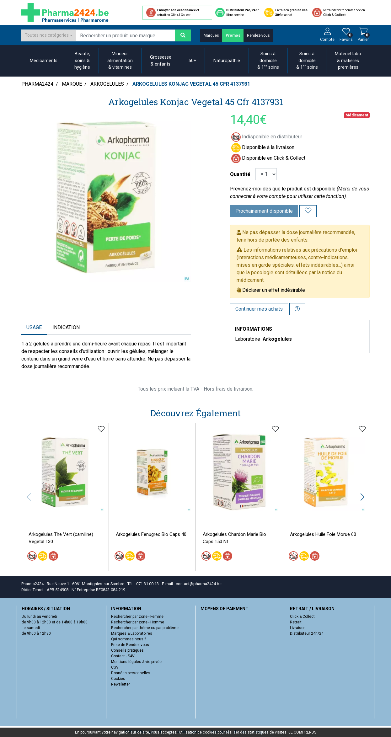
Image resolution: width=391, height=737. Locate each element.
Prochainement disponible (264, 211)
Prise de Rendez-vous (130, 645)
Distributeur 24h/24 (307, 633)
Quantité (240, 174)
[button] (362, 497)
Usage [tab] (34, 327)
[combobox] (48, 35)
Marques (211, 35)
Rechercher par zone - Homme (137, 622)
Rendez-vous (258, 35)
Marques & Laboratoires (131, 633)
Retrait (296, 622)
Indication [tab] (66, 327)
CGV (115, 667)
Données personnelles (130, 673)
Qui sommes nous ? (128, 639)
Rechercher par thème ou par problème (145, 628)
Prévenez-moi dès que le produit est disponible (282, 189)
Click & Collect (302, 616)
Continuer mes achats (259, 309)
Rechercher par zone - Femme (137, 616)
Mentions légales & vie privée (136, 662)
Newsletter (120, 684)
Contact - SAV (123, 656)
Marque (72, 84)
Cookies (118, 678)
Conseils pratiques (127, 650)
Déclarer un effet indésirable (273, 290)
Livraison (298, 628)
